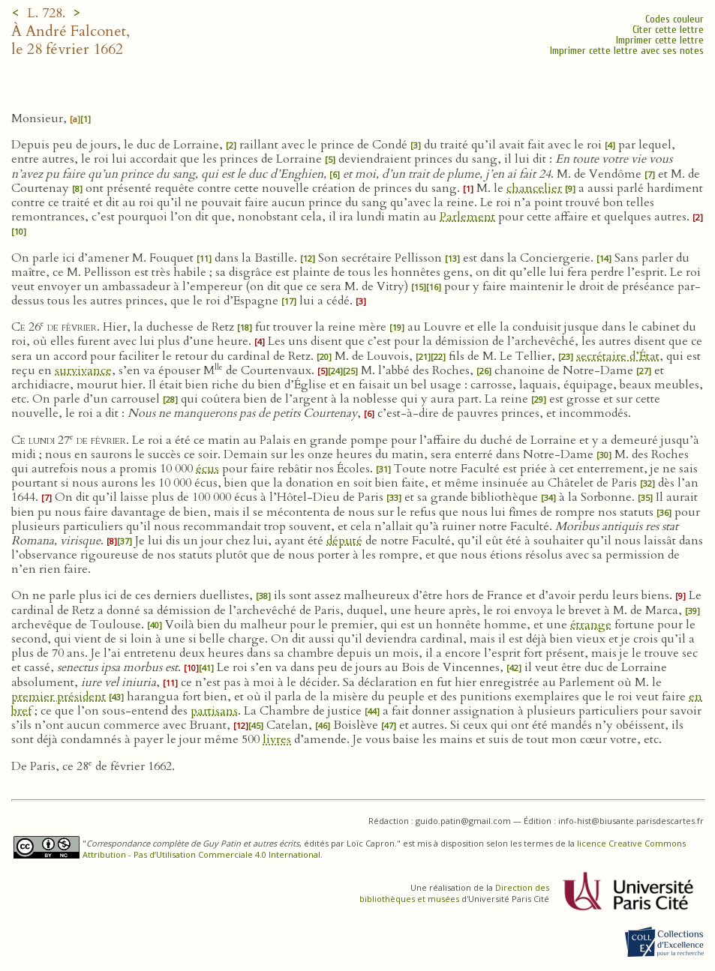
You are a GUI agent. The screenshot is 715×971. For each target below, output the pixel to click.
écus (207, 468)
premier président (58, 696)
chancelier (534, 188)
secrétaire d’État (617, 356)
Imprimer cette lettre (660, 40)
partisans (214, 711)
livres (277, 739)
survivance (83, 370)
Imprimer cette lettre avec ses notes (627, 50)
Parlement (467, 216)
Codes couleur (674, 19)
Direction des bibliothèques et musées (454, 893)
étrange (590, 624)
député (344, 540)
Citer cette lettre (668, 29)
